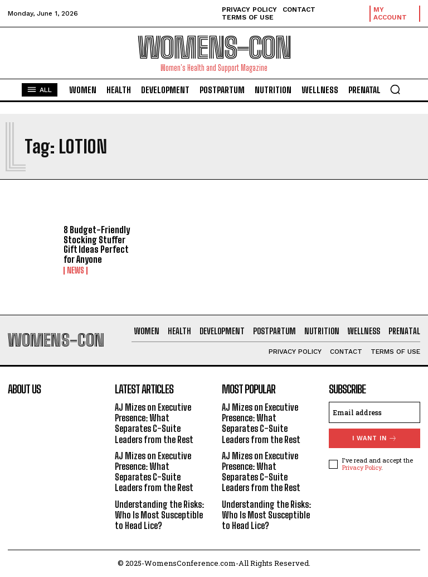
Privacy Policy (361, 467)
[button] (395, 89)
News (75, 271)
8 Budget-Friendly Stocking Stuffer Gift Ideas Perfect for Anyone (97, 244)
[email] (374, 412)
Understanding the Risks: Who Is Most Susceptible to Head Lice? (159, 515)
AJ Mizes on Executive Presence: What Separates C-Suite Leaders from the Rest (154, 423)
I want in (374, 438)
